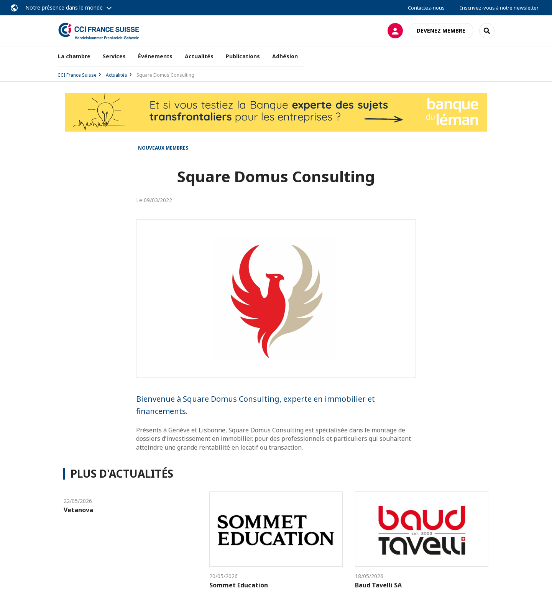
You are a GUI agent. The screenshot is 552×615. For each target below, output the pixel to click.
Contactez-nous (426, 7)
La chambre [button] (74, 56)
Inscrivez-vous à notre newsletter (499, 7)
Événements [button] (155, 56)
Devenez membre (441, 30)
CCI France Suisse (77, 75)
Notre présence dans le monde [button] (64, 7)
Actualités (199, 56)
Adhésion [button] (285, 56)
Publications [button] (243, 56)
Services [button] (114, 56)
